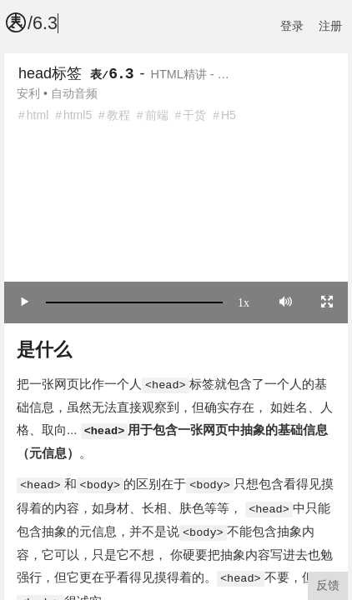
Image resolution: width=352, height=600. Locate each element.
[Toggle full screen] (327, 301)
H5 (228, 115)
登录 (292, 25)
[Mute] (285, 301)
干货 (194, 115)
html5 (77, 115)
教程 (118, 115)
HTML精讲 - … (190, 74)
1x (243, 302)
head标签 (50, 73)
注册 (330, 25)
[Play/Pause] (25, 301)
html (37, 115)
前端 (156, 115)
